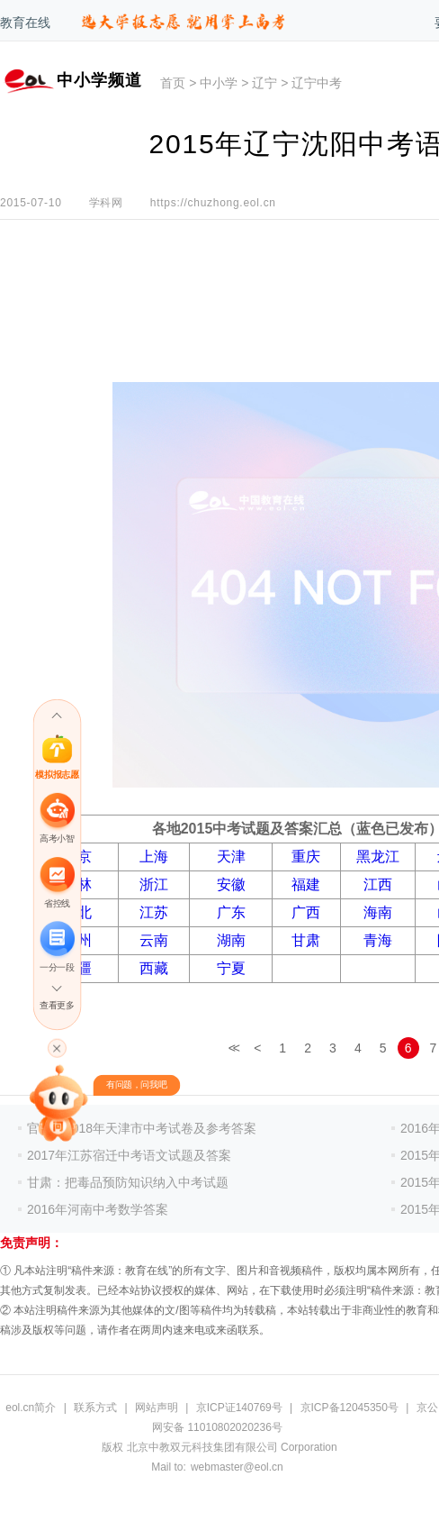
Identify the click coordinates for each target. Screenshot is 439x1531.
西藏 (153, 968)
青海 (377, 940)
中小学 (218, 83)
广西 (305, 912)
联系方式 (95, 1407)
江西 (377, 884)
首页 (172, 83)
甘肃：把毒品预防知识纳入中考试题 (127, 1182)
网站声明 (156, 1407)
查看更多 (57, 1006)
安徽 (231, 884)
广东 (231, 912)
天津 (231, 856)
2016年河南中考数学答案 (97, 1209)
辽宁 (264, 83)
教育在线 (25, 22)
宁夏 (231, 968)
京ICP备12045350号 (349, 1407)
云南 (153, 940)
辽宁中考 (316, 83)
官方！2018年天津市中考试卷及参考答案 (141, 1128)
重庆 (305, 856)
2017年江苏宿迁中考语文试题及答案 (129, 1155)
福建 (305, 884)
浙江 (153, 884)
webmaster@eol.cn (237, 1467)
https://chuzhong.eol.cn (213, 202)
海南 (377, 912)
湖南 (231, 940)
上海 (153, 856)
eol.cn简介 (30, 1407)
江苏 (153, 912)
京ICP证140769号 (239, 1407)
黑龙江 (377, 856)
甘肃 (305, 940)
